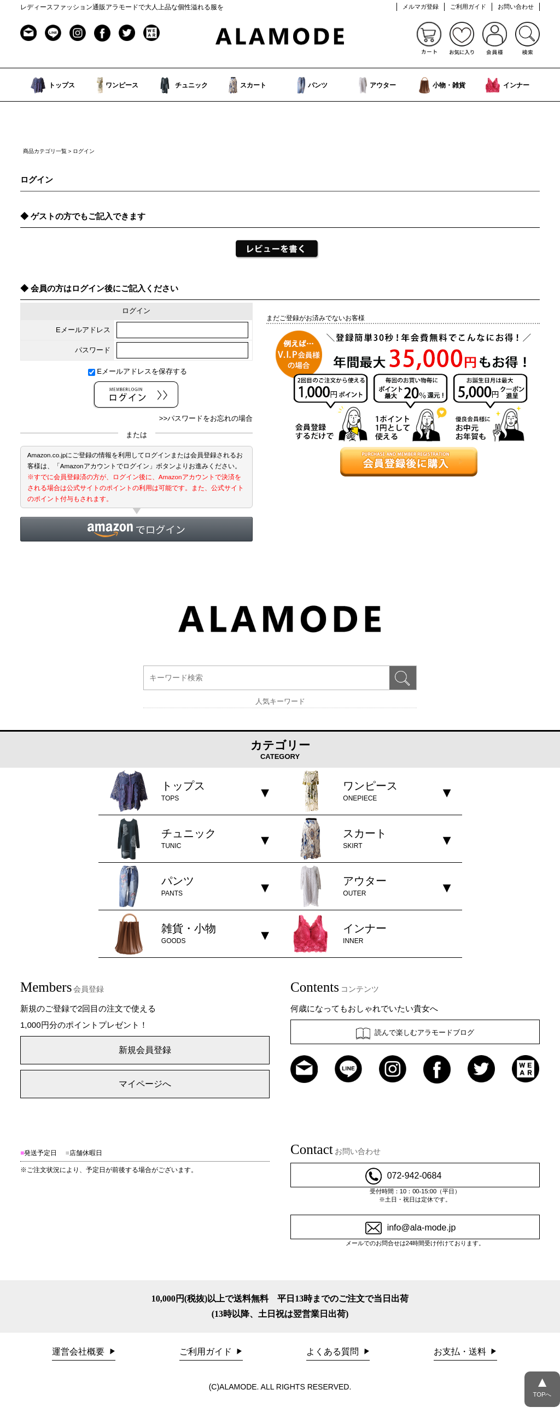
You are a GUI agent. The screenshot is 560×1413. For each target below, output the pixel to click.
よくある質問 (333, 1351)
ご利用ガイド (468, 6)
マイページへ (145, 1083)
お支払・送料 (461, 1351)
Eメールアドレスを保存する (137, 371)
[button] (136, 529)
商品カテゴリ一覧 (45, 151)
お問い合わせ (516, 6)
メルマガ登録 (420, 6)
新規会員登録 (145, 1050)
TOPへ (542, 1384)
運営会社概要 (79, 1351)
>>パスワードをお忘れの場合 (206, 418)
